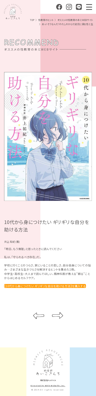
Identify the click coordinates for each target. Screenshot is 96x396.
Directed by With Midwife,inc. (48, 385)
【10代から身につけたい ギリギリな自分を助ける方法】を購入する (45, 286)
